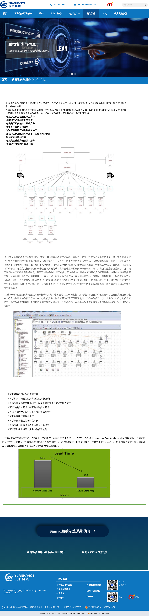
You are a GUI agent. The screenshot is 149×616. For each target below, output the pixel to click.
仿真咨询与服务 (21, 79)
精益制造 (41, 79)
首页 (4, 79)
